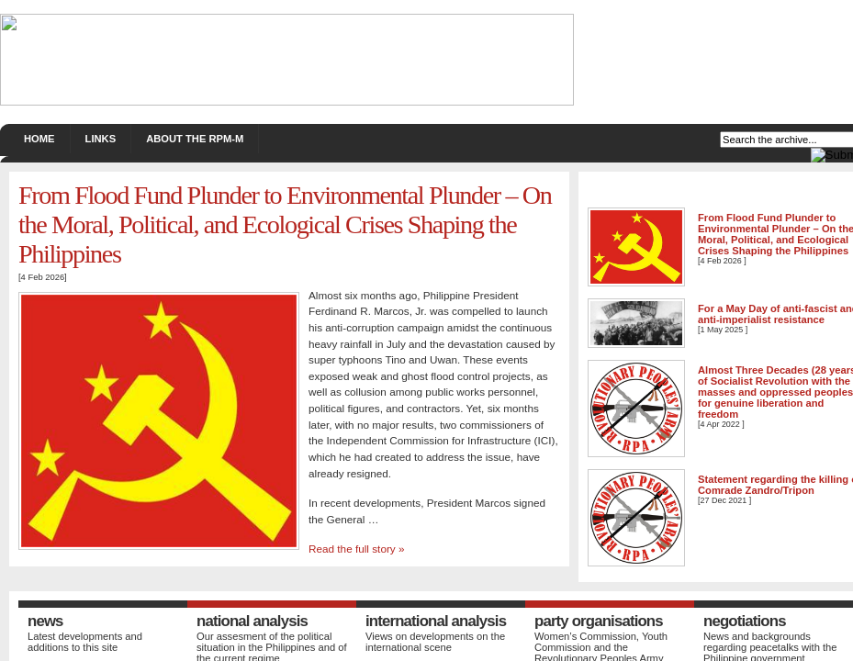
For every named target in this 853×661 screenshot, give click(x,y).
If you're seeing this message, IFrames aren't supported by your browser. (426, 330)
